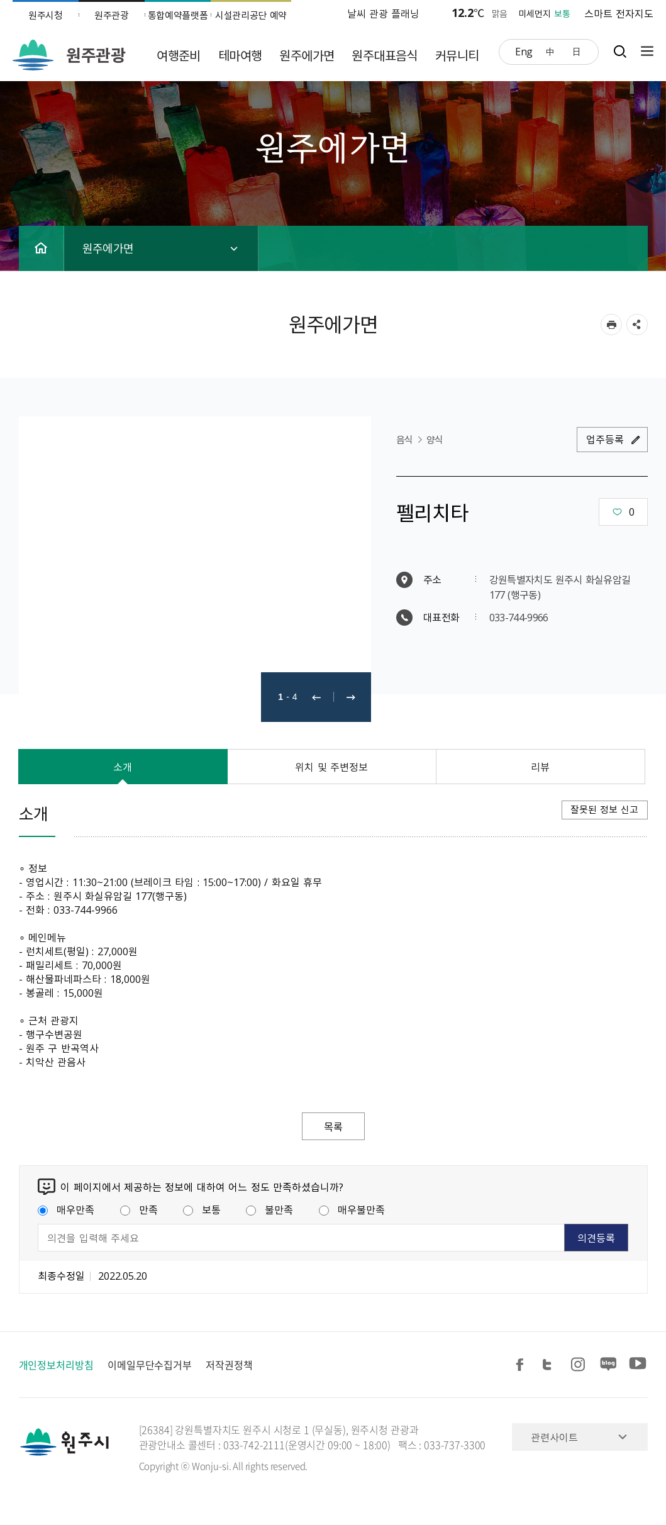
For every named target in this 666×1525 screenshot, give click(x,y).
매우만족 (66, 1209)
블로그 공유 (609, 1365)
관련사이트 (554, 1437)
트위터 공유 (551, 1365)
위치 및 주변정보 (331, 766)
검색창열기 (620, 51)
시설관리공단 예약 (251, 15)
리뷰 (540, 766)
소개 (122, 766)
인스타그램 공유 (580, 1365)
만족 (139, 1209)
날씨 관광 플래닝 (383, 13)
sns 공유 (637, 324)
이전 (316, 697)
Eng (524, 51)
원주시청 (45, 15)
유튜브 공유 (638, 1365)
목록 (333, 1126)
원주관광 (111, 15)
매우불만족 (352, 1209)
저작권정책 (229, 1364)
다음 (350, 697)
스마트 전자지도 (618, 13)
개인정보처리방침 (56, 1364)
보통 (202, 1209)
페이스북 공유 (522, 1365)
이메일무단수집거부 (150, 1364)
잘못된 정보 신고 (604, 809)
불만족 (269, 1209)
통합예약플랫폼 (178, 15)
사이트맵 (644, 51)
